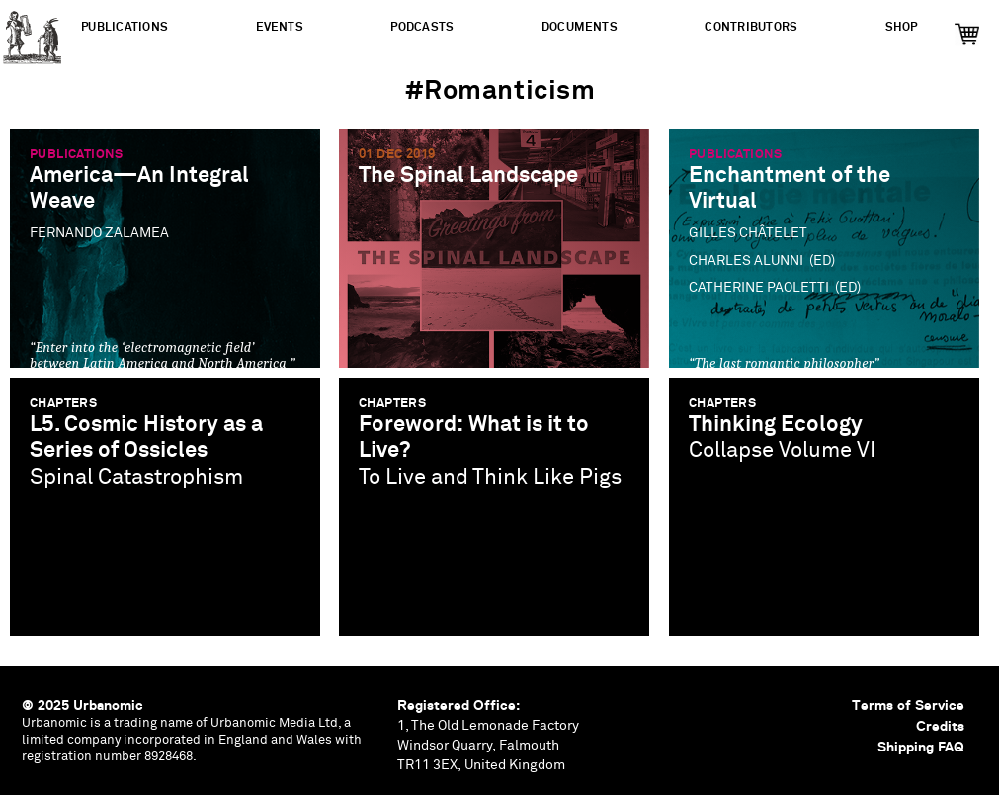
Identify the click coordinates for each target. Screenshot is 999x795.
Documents (579, 27)
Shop (901, 27)
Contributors (751, 27)
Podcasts (422, 27)
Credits (940, 726)
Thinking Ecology (776, 424)
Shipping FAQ (920, 746)
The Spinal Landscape (468, 175)
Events (279, 27)
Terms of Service (908, 705)
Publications (124, 27)
